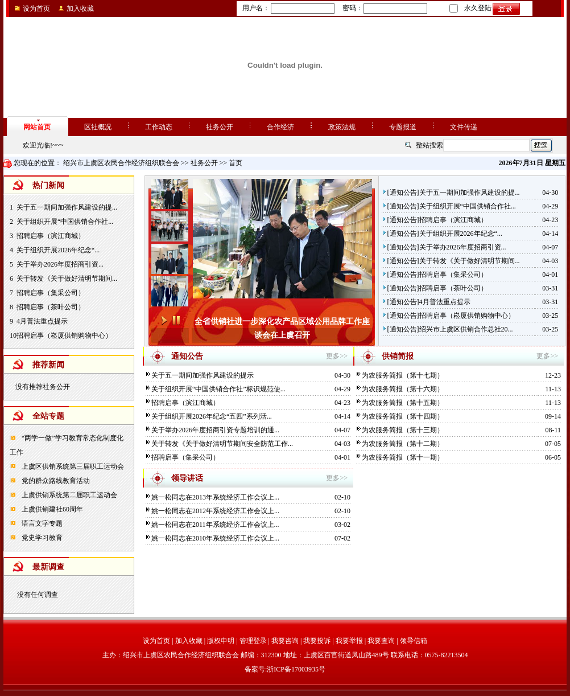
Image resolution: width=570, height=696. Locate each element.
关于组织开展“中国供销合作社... (64, 222)
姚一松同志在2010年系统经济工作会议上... (215, 538)
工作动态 (158, 127)
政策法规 (342, 127)
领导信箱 (413, 641)
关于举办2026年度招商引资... (60, 264)
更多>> (337, 356)
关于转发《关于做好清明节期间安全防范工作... (222, 444)
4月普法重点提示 (42, 321)
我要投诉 (317, 641)
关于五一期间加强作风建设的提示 (202, 375)
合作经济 (280, 127)
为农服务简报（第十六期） (403, 389)
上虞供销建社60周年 (51, 509)
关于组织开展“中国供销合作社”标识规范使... (218, 389)
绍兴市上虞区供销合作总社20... (466, 329)
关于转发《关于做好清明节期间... (66, 279)
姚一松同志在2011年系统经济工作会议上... (215, 525)
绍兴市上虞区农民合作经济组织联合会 (121, 163)
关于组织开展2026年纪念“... (58, 250)
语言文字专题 (41, 523)
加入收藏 (80, 9)
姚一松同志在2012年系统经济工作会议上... (215, 511)
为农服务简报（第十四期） (403, 416)
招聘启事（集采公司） (50, 293)
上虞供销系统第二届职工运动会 (68, 495)
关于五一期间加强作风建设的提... (66, 207)
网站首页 (37, 127)
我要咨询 (285, 641)
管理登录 (253, 641)
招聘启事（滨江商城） (50, 236)
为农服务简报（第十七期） (403, 375)
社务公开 (219, 127)
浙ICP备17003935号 (296, 669)
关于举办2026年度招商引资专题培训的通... (215, 430)
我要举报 (349, 641)
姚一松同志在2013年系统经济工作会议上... (215, 497)
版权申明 (220, 641)
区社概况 (97, 127)
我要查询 (381, 641)
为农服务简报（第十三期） (403, 430)
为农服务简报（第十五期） (403, 403)
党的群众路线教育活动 (55, 481)
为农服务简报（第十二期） (403, 444)
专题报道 (402, 127)
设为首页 (36, 9)
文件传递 (463, 127)
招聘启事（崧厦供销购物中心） (64, 335)
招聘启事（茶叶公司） (50, 307)
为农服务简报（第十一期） (403, 457)
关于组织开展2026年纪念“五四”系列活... (211, 416)
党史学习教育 (41, 538)
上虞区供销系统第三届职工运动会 (72, 466)
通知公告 (403, 192)
